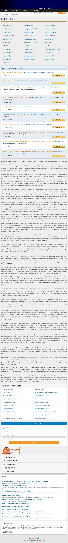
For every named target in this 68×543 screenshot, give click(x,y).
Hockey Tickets (28, 35)
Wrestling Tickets (49, 59)
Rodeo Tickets (7, 52)
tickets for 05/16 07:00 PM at (25, 107)
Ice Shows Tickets (50, 35)
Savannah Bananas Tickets (10, 411)
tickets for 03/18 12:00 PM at (33, 133)
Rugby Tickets (28, 52)
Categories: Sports (9, 457)
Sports (6, 10)
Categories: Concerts (10, 461)
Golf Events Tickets (50, 32)
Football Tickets (28, 32)
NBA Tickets (48, 42)
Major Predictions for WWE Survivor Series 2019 (15, 503)
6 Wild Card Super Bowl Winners (11, 495)
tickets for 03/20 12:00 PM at (33, 152)
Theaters (26, 10)
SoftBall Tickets (7, 56)
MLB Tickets (48, 46)
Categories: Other (9, 468)
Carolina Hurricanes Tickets (42, 408)
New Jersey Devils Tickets (9, 399)
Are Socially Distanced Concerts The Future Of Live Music (18, 491)
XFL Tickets (6, 49)
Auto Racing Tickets (8, 25)
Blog (44, 540)
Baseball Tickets (28, 25)
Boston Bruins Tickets (8, 408)
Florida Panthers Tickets (41, 402)
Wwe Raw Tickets (39, 389)
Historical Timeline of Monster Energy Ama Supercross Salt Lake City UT (22, 512)
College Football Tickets (51, 29)
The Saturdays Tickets (41, 399)
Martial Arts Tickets (50, 39)
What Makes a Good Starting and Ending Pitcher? (15, 506)
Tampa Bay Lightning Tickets (42, 415)
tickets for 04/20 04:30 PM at (26, 80)
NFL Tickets (6, 46)
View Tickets (59, 75)
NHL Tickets (27, 46)
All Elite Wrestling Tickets (41, 395)
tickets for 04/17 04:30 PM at (28, 72)
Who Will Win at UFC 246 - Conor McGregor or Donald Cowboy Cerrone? (22, 499)
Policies (40, 540)
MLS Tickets (6, 42)
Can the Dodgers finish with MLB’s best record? (15, 509)
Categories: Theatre (10, 464)
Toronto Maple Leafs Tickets (42, 405)
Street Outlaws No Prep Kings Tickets (12, 418)
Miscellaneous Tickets (30, 39)
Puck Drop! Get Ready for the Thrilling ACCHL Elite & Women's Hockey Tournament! (25, 481)
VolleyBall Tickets (29, 59)
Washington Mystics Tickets (42, 418)
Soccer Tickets (49, 52)
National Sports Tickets (30, 42)
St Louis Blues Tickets (8, 405)
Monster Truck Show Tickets (10, 395)
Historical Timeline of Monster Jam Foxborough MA (16, 516)
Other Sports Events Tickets (52, 49)
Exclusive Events (9, 471)
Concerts (16, 10)
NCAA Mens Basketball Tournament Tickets (46, 392)
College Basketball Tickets (31, 29)
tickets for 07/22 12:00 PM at (33, 115)
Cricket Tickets (7, 32)
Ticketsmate (12, 4)
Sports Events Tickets (30, 56)
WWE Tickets (7, 62)
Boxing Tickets (7, 29)
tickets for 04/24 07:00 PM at (32, 88)
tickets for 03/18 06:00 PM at (33, 142)
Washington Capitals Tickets (10, 415)
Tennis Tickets (7, 59)
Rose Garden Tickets (8, 389)
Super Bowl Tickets (50, 56)
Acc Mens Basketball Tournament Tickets (45, 411)
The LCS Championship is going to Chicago (14, 485)
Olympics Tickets (28, 49)
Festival (36, 10)
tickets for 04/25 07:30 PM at (33, 98)
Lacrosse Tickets (7, 39)
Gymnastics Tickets (8, 35)
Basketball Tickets (50, 25)
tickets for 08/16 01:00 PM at (27, 124)
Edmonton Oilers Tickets (9, 402)
